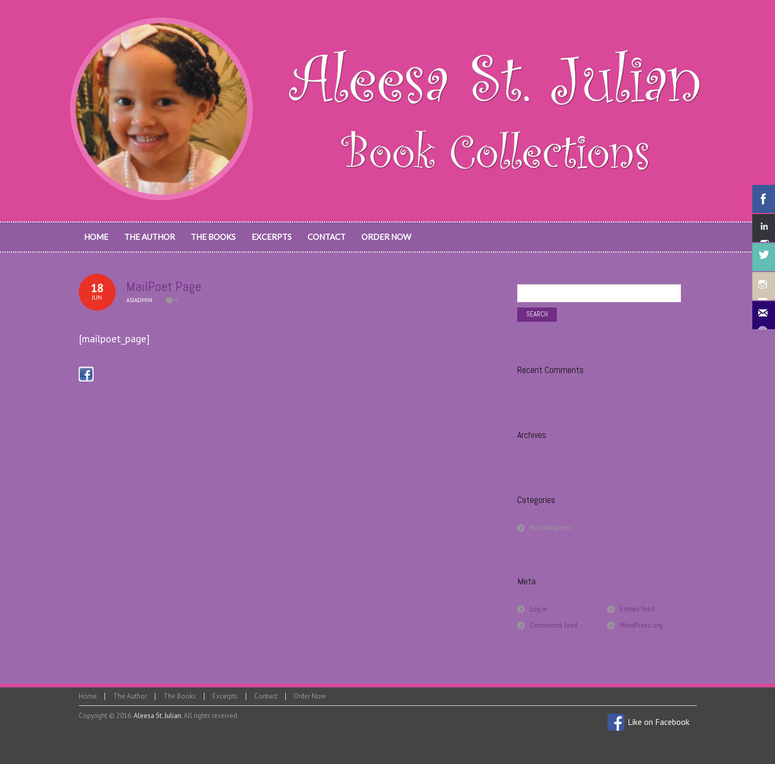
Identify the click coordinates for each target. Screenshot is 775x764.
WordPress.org (641, 625)
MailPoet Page (163, 286)
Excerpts (225, 696)
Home (88, 696)
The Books (179, 696)
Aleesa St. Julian (157, 715)
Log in (538, 608)
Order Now (310, 696)
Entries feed (637, 608)
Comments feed (553, 625)
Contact (265, 696)
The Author (130, 696)
